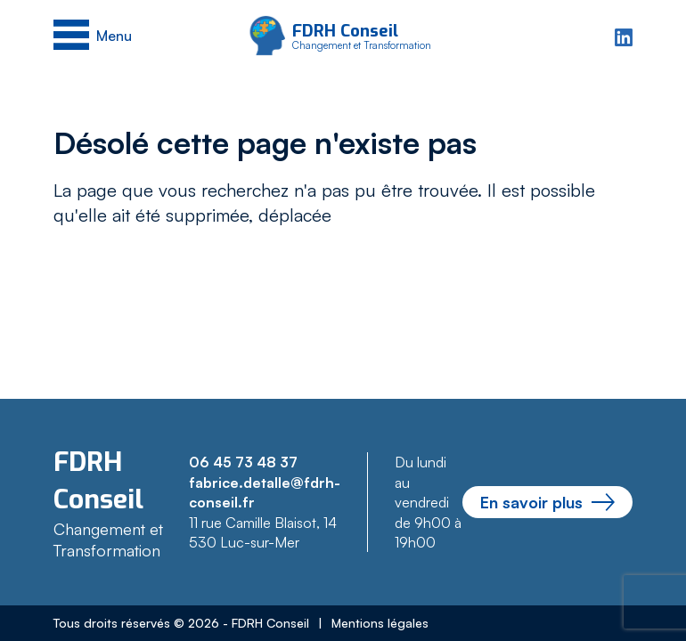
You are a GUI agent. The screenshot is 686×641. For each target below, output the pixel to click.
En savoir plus (547, 502)
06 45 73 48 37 (243, 462)
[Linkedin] (624, 35)
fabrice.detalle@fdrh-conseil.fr (264, 492)
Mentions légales (380, 622)
